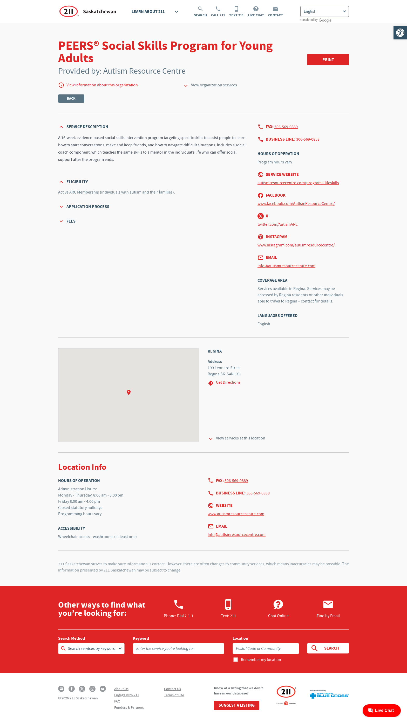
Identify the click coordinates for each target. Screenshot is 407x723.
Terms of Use (174, 695)
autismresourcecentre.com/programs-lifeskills (298, 182)
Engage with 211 (126, 695)
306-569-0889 (286, 126)
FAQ (117, 701)
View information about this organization (102, 85)
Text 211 (236, 12)
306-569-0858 (308, 139)
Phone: (178, 608)
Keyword (141, 638)
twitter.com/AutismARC (277, 224)
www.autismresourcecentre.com (236, 514)
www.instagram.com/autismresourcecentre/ (296, 245)
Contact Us (172, 688)
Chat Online (278, 608)
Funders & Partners (129, 707)
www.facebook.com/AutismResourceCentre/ (296, 203)
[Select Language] (324, 11)
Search (200, 12)
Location (240, 638)
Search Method (71, 638)
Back (71, 98)
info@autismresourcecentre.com (286, 265)
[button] (400, 32)
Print (328, 59)
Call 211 (218, 12)
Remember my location (261, 659)
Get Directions (224, 383)
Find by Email (328, 608)
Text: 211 (228, 608)
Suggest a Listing (237, 705)
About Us (121, 688)
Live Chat (256, 12)
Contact (275, 12)
